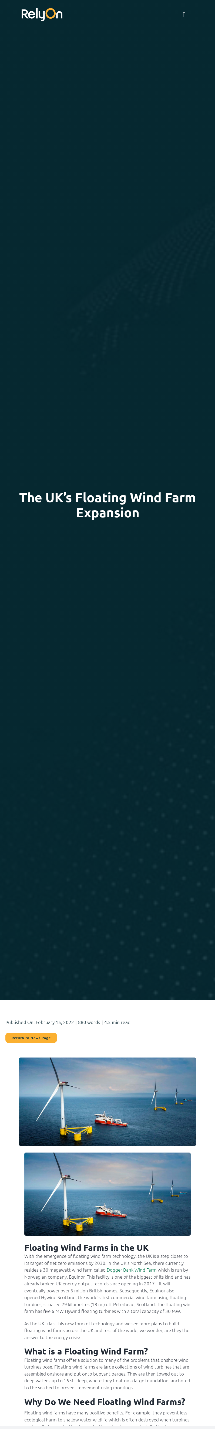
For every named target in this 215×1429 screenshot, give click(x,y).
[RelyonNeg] (42, 10)
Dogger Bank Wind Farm (132, 1270)
